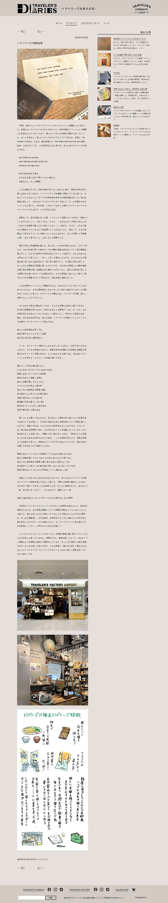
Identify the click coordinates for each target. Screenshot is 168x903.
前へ (23, 31)
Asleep (116, 125)
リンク (106, 23)
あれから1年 (119, 107)
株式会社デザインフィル (73, 898)
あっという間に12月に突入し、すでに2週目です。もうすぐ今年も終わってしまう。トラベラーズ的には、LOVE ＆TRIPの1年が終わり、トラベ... (132, 45)
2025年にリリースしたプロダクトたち (130, 39)
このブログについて (90, 23)
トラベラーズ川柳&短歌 (30, 43)
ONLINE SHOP (122, 890)
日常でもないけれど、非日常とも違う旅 (130, 89)
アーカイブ (71, 23)
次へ (39, 31)
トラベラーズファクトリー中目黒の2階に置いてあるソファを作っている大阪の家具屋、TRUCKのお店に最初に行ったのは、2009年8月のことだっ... (132, 79)
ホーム (59, 23)
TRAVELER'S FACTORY (79, 890)
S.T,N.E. (117, 73)
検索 (51, 898)
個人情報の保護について (92, 898)
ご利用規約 (107, 898)
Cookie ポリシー (118, 898)
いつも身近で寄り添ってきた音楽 (128, 55)
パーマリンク (42, 859)
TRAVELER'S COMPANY (33, 890)
